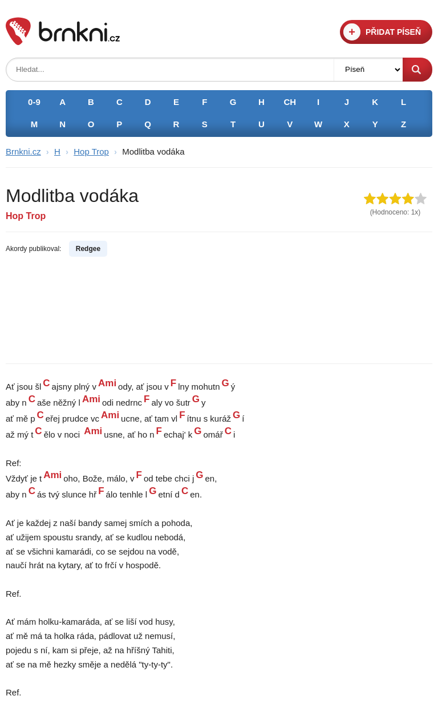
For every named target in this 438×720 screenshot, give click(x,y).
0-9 (34, 102)
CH (289, 102)
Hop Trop (91, 151)
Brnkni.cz (23, 151)
